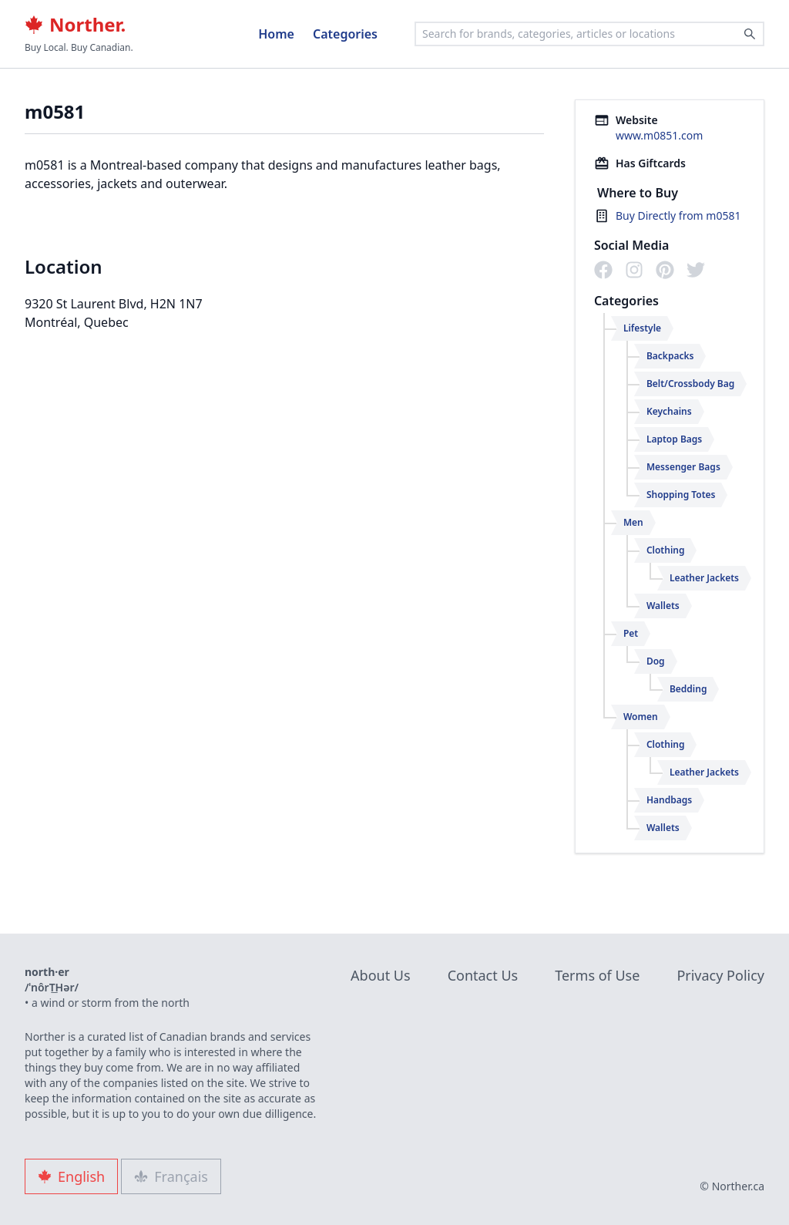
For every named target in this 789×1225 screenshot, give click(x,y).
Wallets (663, 605)
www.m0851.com (659, 135)
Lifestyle (642, 328)
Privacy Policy (720, 975)
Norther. (75, 24)
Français (171, 1176)
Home (276, 33)
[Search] (750, 34)
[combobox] (589, 34)
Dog (655, 661)
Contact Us (483, 975)
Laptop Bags (674, 439)
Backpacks (670, 355)
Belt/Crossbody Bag (690, 383)
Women (640, 716)
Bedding (688, 688)
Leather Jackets (704, 577)
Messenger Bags (683, 466)
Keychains (669, 411)
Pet (630, 633)
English (71, 1176)
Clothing (665, 550)
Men (633, 522)
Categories (345, 33)
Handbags (669, 799)
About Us (381, 975)
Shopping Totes (681, 494)
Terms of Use (597, 975)
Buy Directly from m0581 (678, 215)
